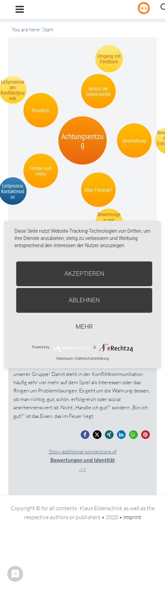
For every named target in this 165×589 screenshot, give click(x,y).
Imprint (132, 517)
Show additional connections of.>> (83, 460)
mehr (84, 326)
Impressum (64, 358)
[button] (85, 434)
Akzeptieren (84, 273)
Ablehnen (84, 300)
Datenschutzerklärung (92, 358)
